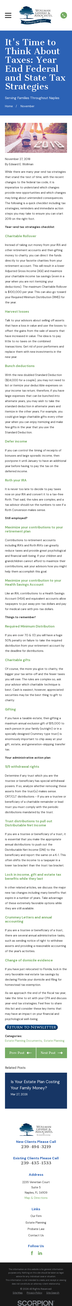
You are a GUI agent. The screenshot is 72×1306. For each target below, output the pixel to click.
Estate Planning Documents (23, 1041)
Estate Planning (54, 1041)
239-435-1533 (36, 1163)
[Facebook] (32, 1253)
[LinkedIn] (40, 1253)
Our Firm (36, 1216)
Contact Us (36, 1235)
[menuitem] (18, 1293)
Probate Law (36, 1229)
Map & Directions (36, 1198)
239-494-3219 (36, 1146)
